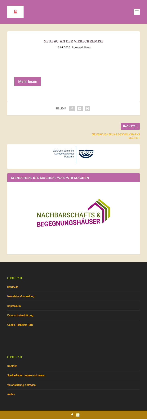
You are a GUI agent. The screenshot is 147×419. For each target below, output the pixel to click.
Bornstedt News (81, 47)
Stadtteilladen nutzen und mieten (26, 375)
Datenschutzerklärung (20, 315)
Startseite (12, 287)
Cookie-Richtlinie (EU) (20, 324)
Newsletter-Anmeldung (20, 296)
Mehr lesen (27, 81)
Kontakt (11, 366)
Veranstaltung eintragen (21, 384)
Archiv (11, 394)
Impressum (14, 305)
